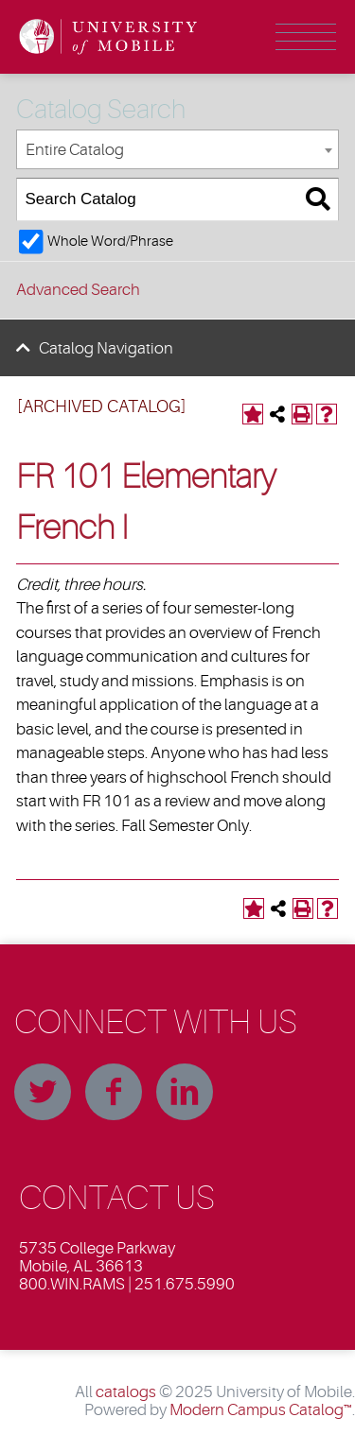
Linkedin (184, 1091)
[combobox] (177, 150)
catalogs (126, 1392)
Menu (305, 37)
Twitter (42, 1091)
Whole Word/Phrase (110, 241)
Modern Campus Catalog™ (260, 1410)
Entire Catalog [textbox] (75, 150)
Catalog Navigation (106, 348)
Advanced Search (78, 290)
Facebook (113, 1091)
